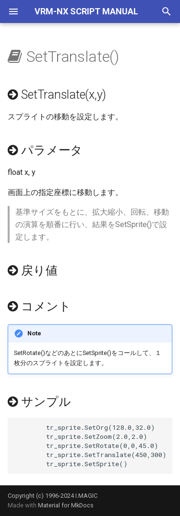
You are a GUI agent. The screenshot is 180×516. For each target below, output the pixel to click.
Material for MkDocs (66, 505)
